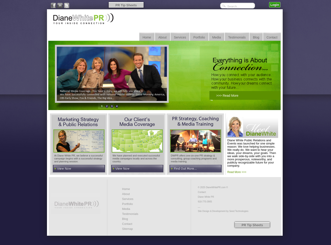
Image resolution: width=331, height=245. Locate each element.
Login (274, 5)
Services (127, 199)
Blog (125, 219)
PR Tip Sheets (126, 5)
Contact (127, 224)
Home (126, 189)
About (126, 194)
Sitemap (127, 229)
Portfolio (127, 204)
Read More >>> (236, 172)
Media (126, 209)
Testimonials (130, 214)
